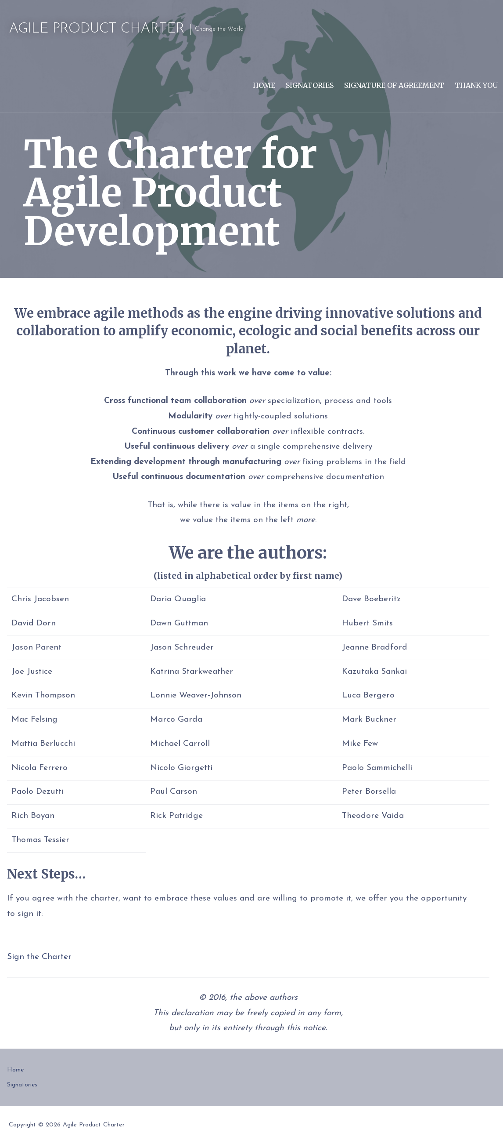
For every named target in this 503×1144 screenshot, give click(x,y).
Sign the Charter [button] (39, 957)
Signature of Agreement (394, 85)
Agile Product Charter (96, 29)
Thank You (476, 85)
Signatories (310, 85)
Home (264, 85)
